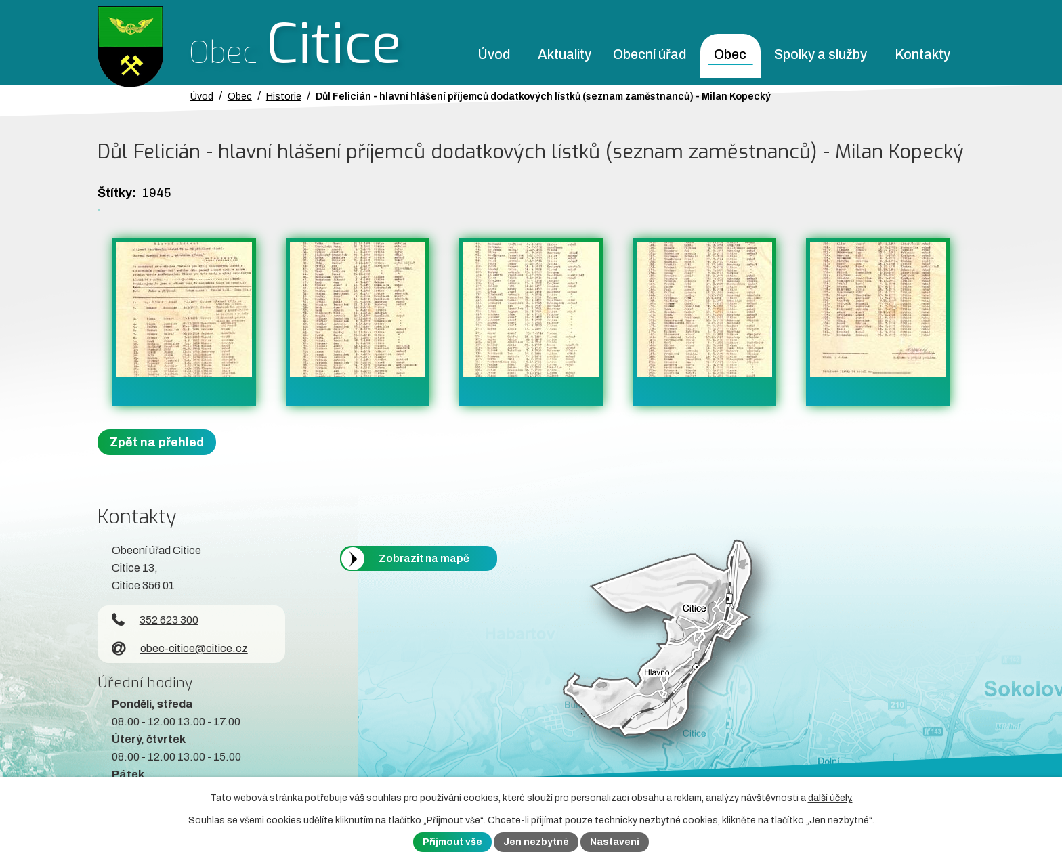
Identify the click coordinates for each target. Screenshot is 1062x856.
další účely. (830, 798)
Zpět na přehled (157, 442)
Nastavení (614, 842)
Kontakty (922, 54)
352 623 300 (155, 620)
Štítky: (117, 193)
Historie (283, 96)
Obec (730, 54)
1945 (156, 193)
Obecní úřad (649, 54)
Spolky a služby (820, 54)
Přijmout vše (452, 842)
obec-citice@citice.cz (180, 648)
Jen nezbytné (536, 842)
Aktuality (564, 54)
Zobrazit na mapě (424, 558)
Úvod (493, 54)
